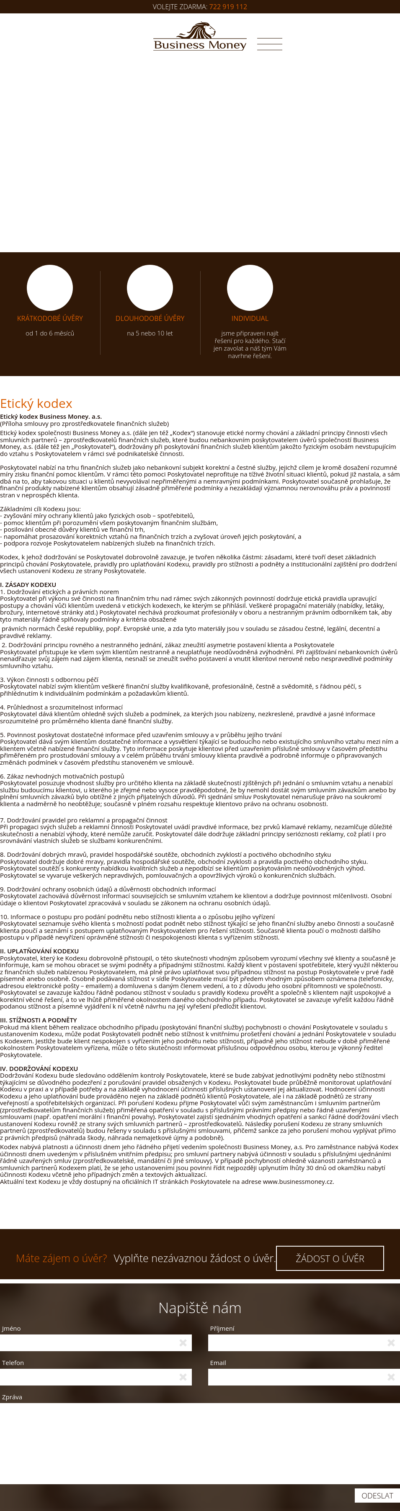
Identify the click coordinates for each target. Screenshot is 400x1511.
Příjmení (222, 1328)
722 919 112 (228, 6)
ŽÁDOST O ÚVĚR (330, 1258)
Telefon (13, 1363)
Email (218, 1363)
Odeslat (377, 1496)
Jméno (11, 1328)
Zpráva (12, 1396)
